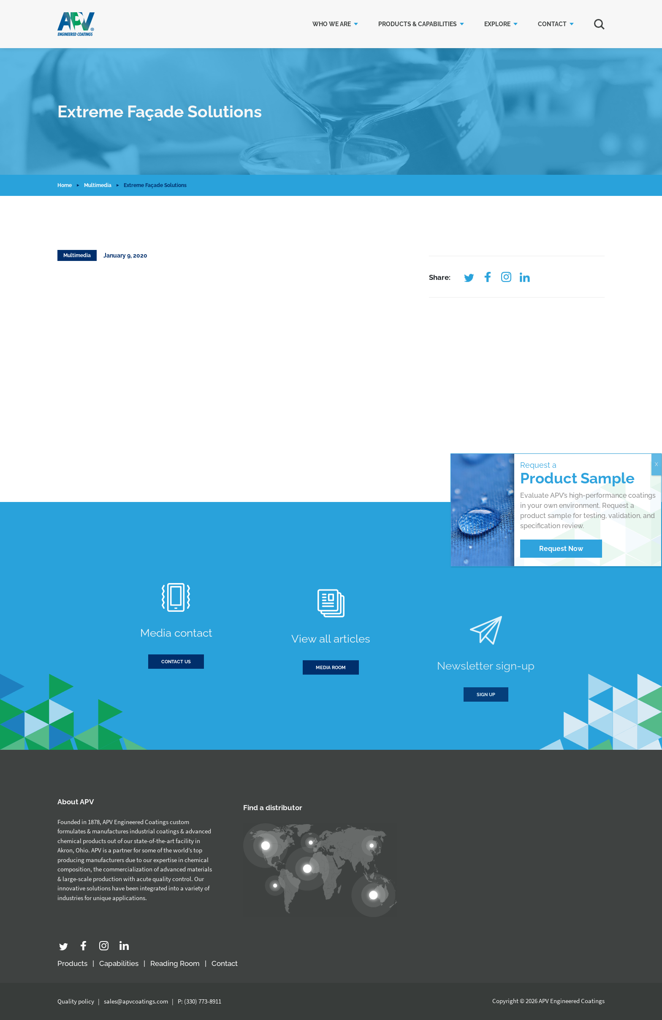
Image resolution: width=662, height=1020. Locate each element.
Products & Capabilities (417, 24)
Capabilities (118, 963)
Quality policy (75, 1001)
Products (72, 963)
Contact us (176, 671)
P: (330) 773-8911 (199, 1001)
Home (64, 185)
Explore (497, 24)
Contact (552, 24)
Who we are (331, 24)
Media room (331, 702)
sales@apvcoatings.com (136, 1001)
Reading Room (175, 963)
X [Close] (656, 464)
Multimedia (97, 185)
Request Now (561, 549)
